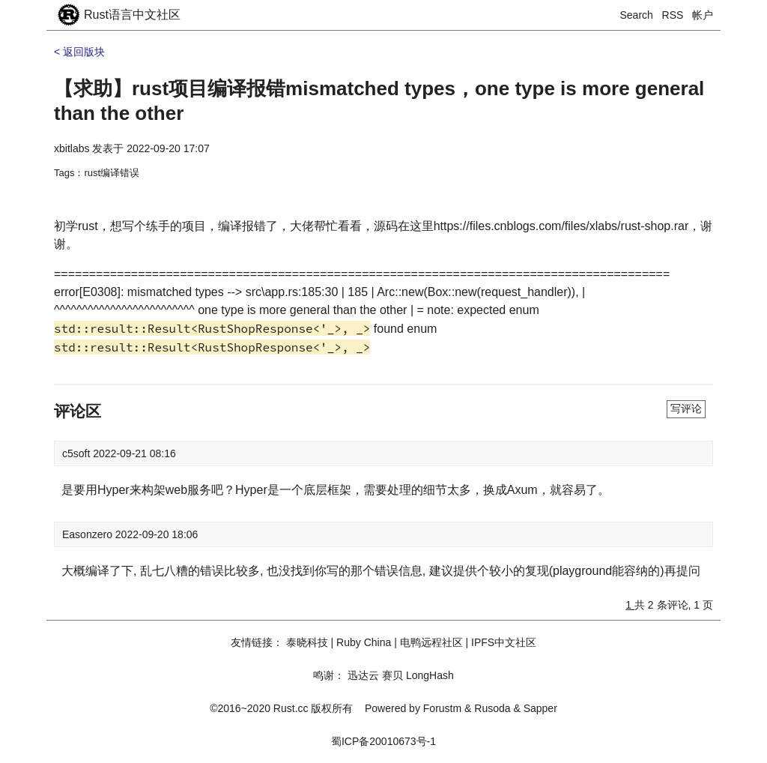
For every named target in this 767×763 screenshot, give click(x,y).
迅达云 (363, 675)
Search (636, 15)
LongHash (430, 675)
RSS (673, 15)
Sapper (540, 708)
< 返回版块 (79, 52)
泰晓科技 (307, 642)
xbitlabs (71, 148)
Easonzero (88, 534)
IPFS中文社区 (503, 642)
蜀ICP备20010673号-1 (383, 741)
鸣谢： (329, 675)
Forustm (442, 708)
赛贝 (392, 675)
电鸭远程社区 (431, 642)
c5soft (77, 453)
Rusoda (492, 708)
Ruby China (363, 642)
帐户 (702, 15)
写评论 (686, 408)
